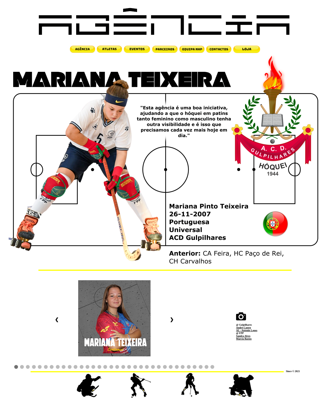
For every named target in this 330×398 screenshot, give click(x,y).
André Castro (243, 327)
